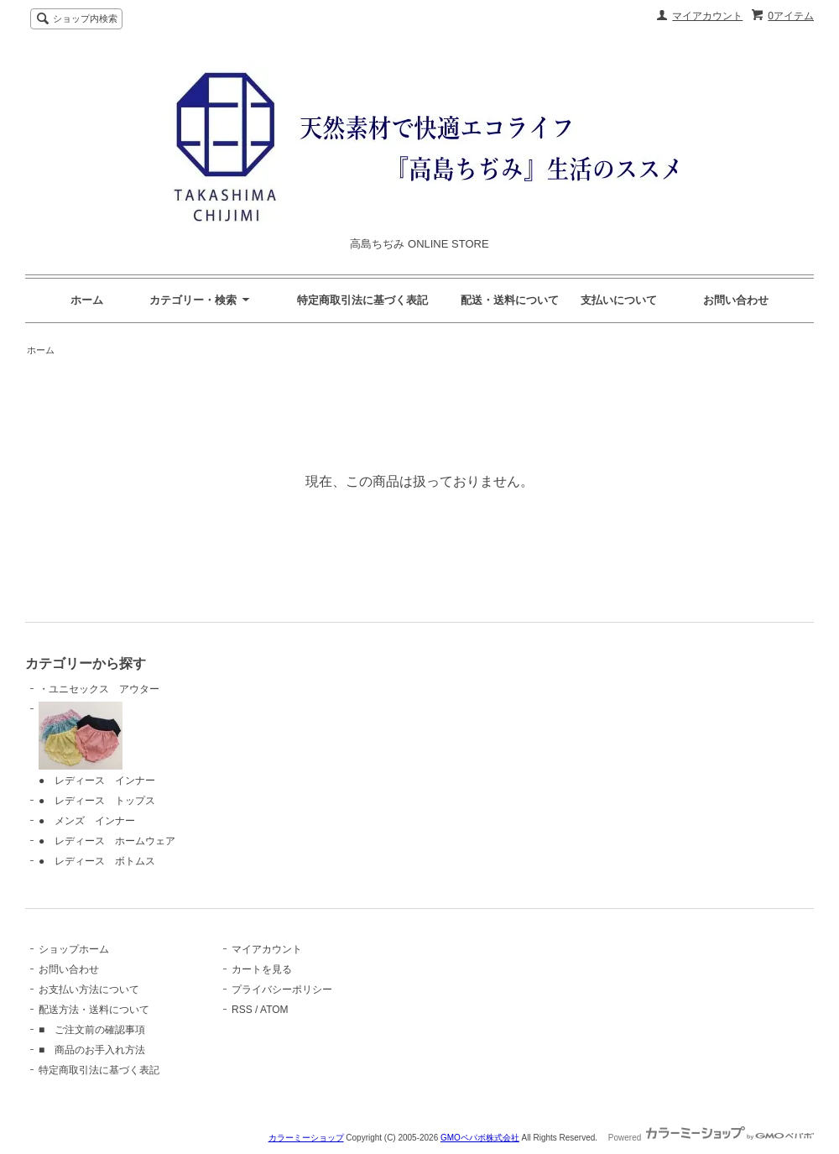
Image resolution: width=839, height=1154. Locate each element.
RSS (242, 1010)
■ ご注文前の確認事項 (92, 1030)
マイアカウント (707, 16)
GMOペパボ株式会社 (479, 1137)
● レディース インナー (97, 744)
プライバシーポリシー (282, 989)
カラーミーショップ (306, 1137)
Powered (711, 1137)
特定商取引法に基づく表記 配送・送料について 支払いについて (477, 300)
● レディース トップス (97, 801)
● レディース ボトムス (97, 861)
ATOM (274, 1010)
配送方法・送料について (94, 1010)
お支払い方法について (89, 989)
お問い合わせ (736, 300)
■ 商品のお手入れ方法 (92, 1050)
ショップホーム (74, 949)
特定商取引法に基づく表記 (99, 1070)
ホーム (86, 300)
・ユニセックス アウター (99, 689)
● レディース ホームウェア (107, 841)
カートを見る (262, 969)
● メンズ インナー (87, 821)
